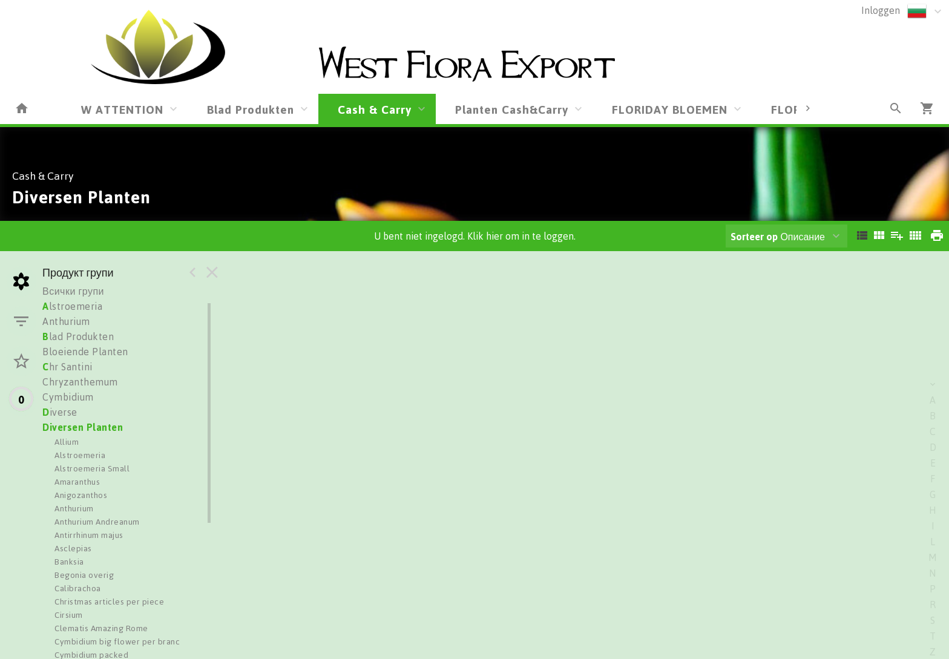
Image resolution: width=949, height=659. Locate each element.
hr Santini (67, 367)
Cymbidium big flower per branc (117, 641)
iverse (59, 412)
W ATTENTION (122, 109)
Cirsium (68, 614)
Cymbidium (68, 397)
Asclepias (73, 548)
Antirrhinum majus (88, 534)
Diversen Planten (82, 427)
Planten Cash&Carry (511, 109)
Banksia (69, 561)
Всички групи (73, 291)
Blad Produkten (250, 109)
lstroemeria (72, 306)
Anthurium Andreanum (97, 521)
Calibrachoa (77, 588)
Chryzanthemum (80, 382)
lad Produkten (78, 336)
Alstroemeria (79, 455)
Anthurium (66, 321)
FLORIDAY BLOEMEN (669, 109)
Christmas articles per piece (109, 601)
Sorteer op (754, 237)
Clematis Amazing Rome (101, 628)
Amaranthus (77, 481)
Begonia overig (84, 574)
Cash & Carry (375, 109)
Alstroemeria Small (92, 468)
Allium (66, 441)
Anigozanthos (80, 495)
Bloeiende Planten (85, 352)
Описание (778, 237)
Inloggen (880, 10)
